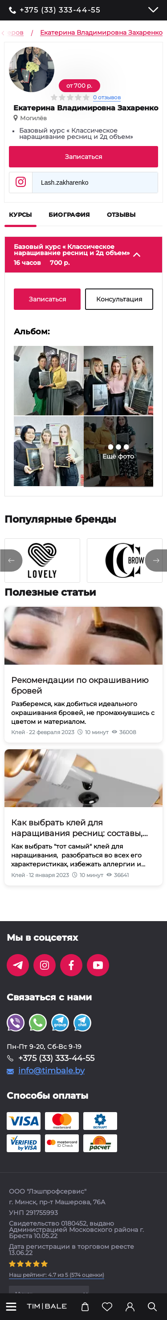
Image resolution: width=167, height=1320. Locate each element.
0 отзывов (107, 97)
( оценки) (56, 1274)
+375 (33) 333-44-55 (60, 10)
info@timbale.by (51, 1071)
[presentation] (11, 560)
